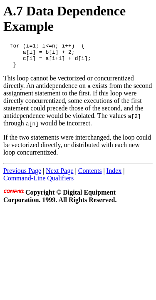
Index (113, 175)
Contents (90, 175)
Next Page (59, 175)
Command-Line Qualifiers (38, 183)
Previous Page (22, 175)
